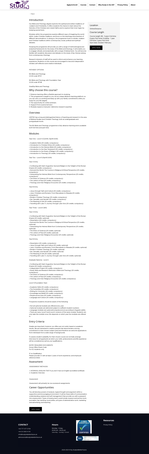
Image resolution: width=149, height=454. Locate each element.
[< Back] (35, 14)
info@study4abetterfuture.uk (27, 434)
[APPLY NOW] (96, 48)
